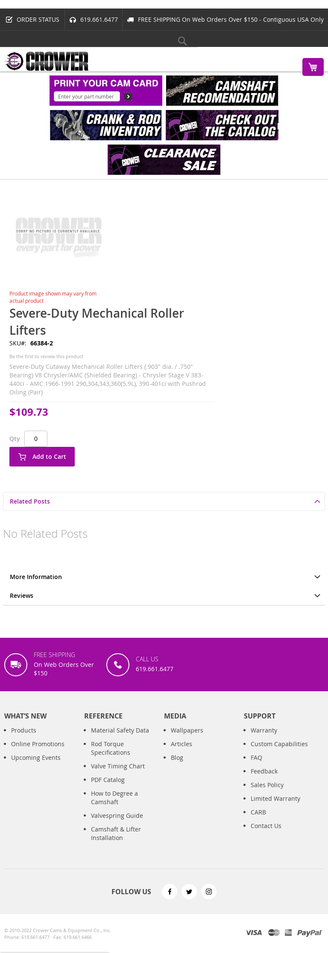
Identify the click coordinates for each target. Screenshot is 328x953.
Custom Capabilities (279, 752)
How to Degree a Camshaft (114, 806)
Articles (181, 752)
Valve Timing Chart (118, 775)
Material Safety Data (120, 739)
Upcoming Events (36, 766)
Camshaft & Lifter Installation (116, 842)
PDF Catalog (108, 788)
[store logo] (47, 61)
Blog (177, 766)
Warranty (264, 739)
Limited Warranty (275, 807)
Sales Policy (267, 793)
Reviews (21, 595)
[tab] (164, 501)
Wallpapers (187, 739)
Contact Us (266, 834)
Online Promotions (37, 752)
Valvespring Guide (117, 824)
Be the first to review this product (46, 356)
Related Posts (30, 501)
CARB (258, 821)
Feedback (264, 780)
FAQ (256, 766)
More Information (36, 577)
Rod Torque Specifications (110, 756)
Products (23, 739)
